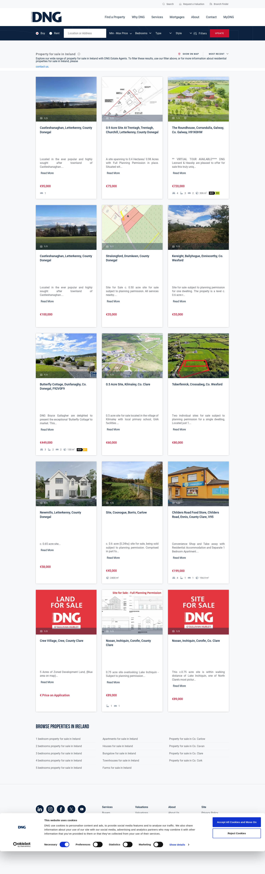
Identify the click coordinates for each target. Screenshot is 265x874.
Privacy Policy (209, 812)
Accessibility (208, 830)
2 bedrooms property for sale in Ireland (59, 746)
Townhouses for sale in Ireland (121, 760)
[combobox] (85, 33)
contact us (42, 66)
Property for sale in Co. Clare (186, 753)
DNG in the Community (182, 830)
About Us (173, 812)
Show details (177, 867)
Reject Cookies (237, 856)
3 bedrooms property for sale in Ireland (59, 753)
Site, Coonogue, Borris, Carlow (126, 512)
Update (219, 33)
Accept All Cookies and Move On (237, 844)
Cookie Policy (209, 818)
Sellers (106, 818)
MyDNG (228, 17)
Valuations (141, 812)
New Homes (109, 835)
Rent (54, 33)
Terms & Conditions (213, 824)
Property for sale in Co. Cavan (186, 746)
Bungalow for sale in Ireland (119, 753)
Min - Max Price (118, 33)
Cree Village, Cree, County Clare (61, 640)
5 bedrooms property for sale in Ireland (59, 767)
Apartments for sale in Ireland (120, 738)
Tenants (107, 824)
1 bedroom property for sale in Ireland (58, 738)
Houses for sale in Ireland (118, 746)
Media (172, 824)
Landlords (108, 830)
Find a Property (115, 17)
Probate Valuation (146, 824)
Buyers (106, 812)
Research (173, 818)
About (195, 17)
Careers (172, 835)
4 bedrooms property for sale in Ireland (59, 760)
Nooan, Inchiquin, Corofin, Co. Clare (196, 640)
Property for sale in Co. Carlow (187, 738)
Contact (211, 17)
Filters (200, 33)
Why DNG (138, 17)
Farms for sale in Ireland (117, 767)
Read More (47, 173)
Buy (40, 33)
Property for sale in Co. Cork (185, 760)
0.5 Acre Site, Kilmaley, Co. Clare (128, 384)
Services (157, 17)
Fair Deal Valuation (146, 818)
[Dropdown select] (143, 33)
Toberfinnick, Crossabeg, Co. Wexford (197, 384)
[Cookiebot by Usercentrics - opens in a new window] (22, 867)
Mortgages (177, 17)
